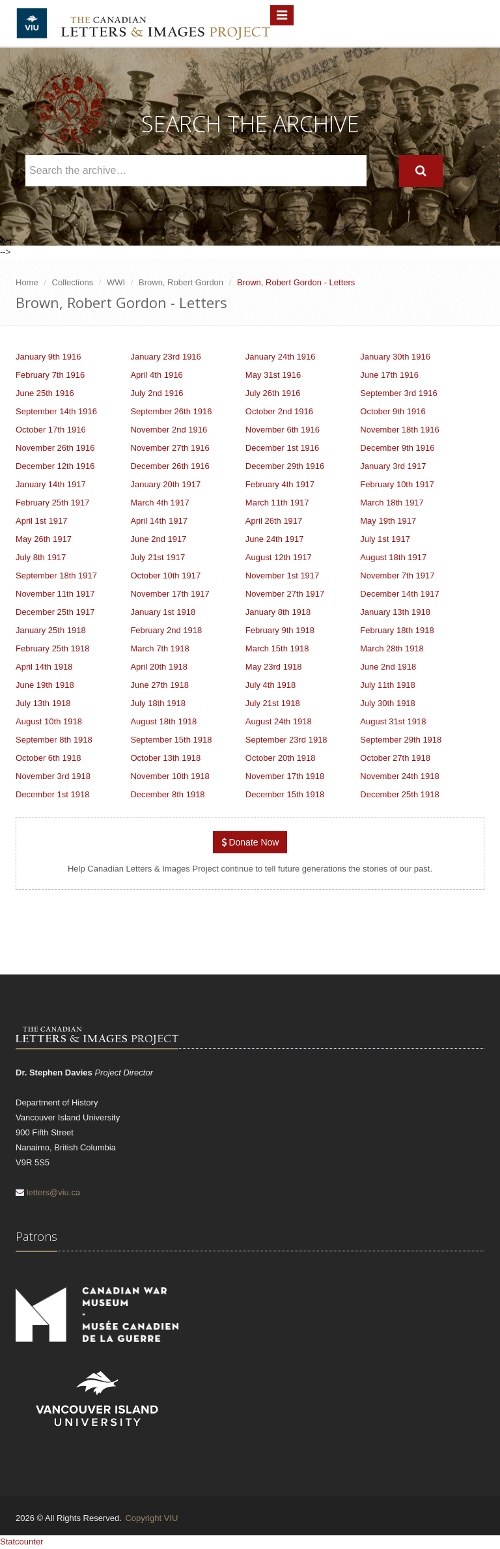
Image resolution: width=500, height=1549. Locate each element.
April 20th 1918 (158, 667)
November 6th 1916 (282, 429)
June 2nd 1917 (158, 539)
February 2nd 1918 (166, 630)
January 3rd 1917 (393, 466)
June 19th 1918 (45, 685)
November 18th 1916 (399, 429)
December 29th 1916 (284, 466)
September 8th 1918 (54, 740)
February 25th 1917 (52, 502)
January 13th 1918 (395, 612)
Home (27, 282)
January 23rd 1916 (165, 357)
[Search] (421, 171)
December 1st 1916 (282, 448)
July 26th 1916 (273, 393)
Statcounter (22, 1541)
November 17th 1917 (169, 594)
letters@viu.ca (54, 1192)
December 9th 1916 (397, 448)
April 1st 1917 (42, 521)
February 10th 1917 (397, 484)
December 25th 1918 (399, 794)
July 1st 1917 (385, 539)
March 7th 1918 (159, 648)
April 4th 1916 (156, 375)
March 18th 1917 (392, 502)
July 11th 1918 (387, 685)
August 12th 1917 (278, 557)
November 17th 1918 (284, 776)
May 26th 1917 (44, 539)
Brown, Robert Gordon (181, 282)
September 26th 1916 (171, 411)
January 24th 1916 (280, 357)
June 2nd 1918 (388, 667)
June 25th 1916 (45, 393)
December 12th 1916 (55, 466)
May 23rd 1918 (273, 667)
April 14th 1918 (44, 667)
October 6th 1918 (48, 758)
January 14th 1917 (51, 484)
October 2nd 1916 (279, 411)
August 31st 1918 (393, 721)
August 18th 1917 (393, 557)
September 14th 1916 (56, 411)
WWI (116, 282)
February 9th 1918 (279, 630)
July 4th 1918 (270, 685)
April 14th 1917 (158, 521)
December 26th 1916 (169, 466)
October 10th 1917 (165, 575)
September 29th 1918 (400, 740)
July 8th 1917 (41, 557)
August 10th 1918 (49, 721)
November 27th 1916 (169, 448)
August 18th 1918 (163, 721)
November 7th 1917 (397, 575)
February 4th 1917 (279, 484)
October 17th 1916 (51, 429)
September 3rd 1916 (399, 393)
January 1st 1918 (162, 612)
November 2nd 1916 (168, 429)
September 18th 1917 (56, 575)
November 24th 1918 (399, 776)
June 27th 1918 (159, 685)
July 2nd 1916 (156, 393)
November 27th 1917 (284, 594)
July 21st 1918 (272, 703)
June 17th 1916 (389, 375)
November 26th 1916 (55, 448)
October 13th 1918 (165, 758)
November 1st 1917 (282, 575)
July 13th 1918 (43, 703)
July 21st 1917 (157, 557)
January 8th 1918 (278, 612)
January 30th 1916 (395, 357)
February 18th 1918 (397, 630)
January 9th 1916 (48, 357)
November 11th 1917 (55, 594)
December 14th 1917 (399, 594)
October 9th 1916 (392, 411)
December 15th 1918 (284, 794)
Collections (73, 282)
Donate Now (250, 842)
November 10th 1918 (169, 776)
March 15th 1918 (277, 648)
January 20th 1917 (165, 484)
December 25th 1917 (55, 612)
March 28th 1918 (392, 648)
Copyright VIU (151, 1518)
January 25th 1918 (51, 630)
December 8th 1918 (167, 794)
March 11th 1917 (277, 502)
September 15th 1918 (171, 740)
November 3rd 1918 (53, 776)
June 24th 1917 (274, 539)
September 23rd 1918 (286, 740)
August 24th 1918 (278, 721)
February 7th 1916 (50, 375)
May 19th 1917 (388, 521)
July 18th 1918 (158, 703)
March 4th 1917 (159, 502)
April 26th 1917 (273, 521)
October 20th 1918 (280, 758)
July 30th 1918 (387, 703)
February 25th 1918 (52, 648)
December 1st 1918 (52, 794)
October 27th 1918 (395, 758)
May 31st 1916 (273, 375)
